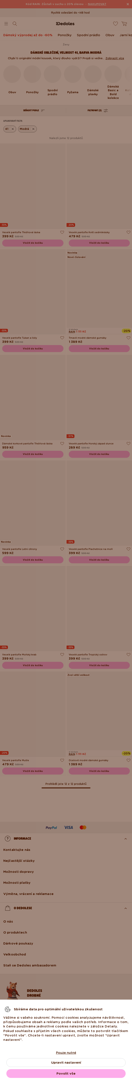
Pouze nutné (66, 1052)
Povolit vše (66, 1073)
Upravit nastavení (66, 1062)
